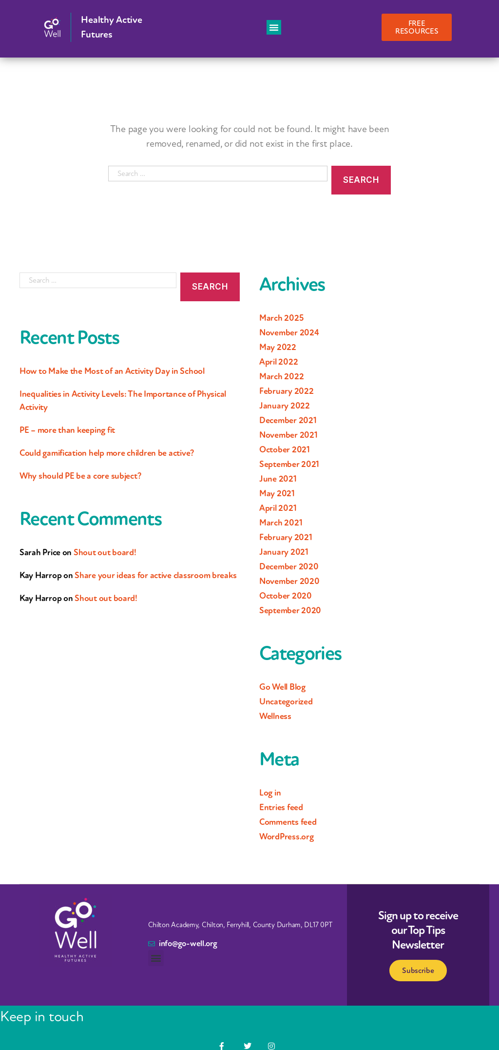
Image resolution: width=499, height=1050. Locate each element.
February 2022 (286, 391)
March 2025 (281, 317)
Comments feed (288, 822)
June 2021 (278, 478)
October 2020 (285, 595)
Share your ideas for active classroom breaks (155, 575)
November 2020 (289, 581)
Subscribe (418, 970)
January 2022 (284, 405)
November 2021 (288, 434)
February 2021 (285, 537)
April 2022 (278, 361)
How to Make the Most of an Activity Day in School (112, 371)
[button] (274, 27)
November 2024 (289, 332)
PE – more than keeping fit (67, 430)
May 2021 (277, 493)
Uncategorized (286, 701)
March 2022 (281, 376)
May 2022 (277, 347)
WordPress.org (286, 836)
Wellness (275, 716)
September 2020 (290, 610)
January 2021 (283, 551)
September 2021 (289, 464)
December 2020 (289, 566)
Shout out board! (105, 552)
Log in (270, 792)
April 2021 (277, 508)
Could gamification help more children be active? (106, 452)
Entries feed (281, 807)
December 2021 (288, 420)
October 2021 (284, 449)
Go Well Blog (282, 686)
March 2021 (280, 522)
